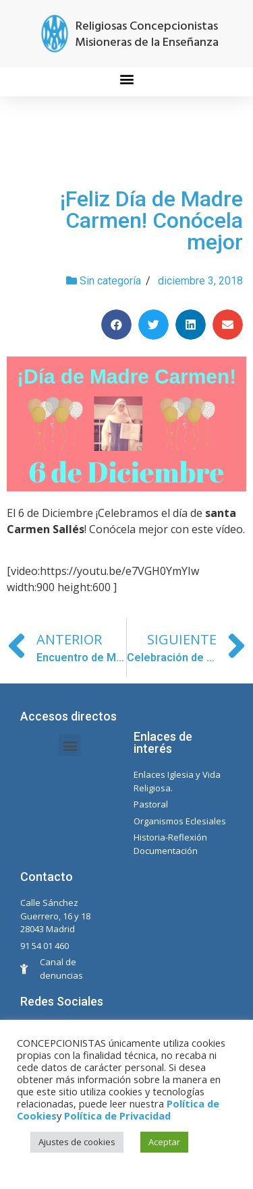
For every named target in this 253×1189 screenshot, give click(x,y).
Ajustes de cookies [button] (76, 1142)
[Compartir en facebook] (116, 324)
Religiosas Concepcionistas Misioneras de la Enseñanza (147, 35)
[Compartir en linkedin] (190, 324)
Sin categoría (110, 280)
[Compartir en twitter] (153, 324)
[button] (126, 78)
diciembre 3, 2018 (200, 280)
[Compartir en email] (228, 324)
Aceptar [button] (164, 1142)
